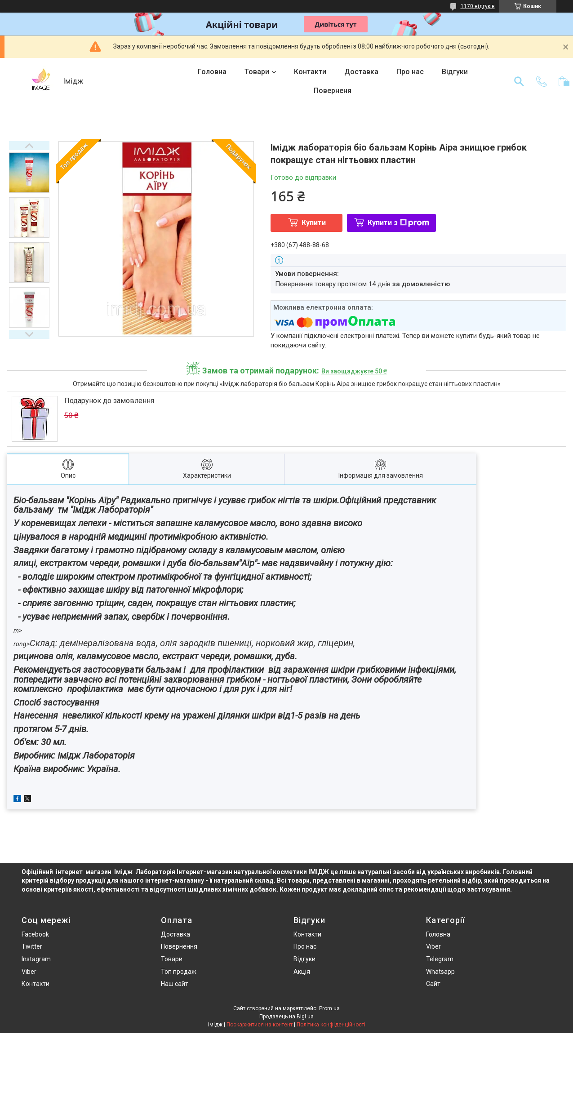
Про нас (410, 71)
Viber (29, 971)
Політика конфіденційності (331, 1024)
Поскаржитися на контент (260, 1024)
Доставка (361, 71)
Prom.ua (329, 1008)
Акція (301, 971)
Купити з (398, 222)
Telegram (439, 959)
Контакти (310, 71)
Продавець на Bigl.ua (286, 1016)
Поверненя (332, 90)
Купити (314, 222)
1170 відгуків (478, 6)
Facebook (35, 934)
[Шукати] (519, 81)
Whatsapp (440, 971)
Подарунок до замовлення (109, 400)
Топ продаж (178, 971)
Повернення (179, 946)
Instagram (36, 959)
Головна (212, 71)
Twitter (32, 946)
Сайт (433, 983)
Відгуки (455, 71)
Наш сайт (174, 983)
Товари (256, 71)
